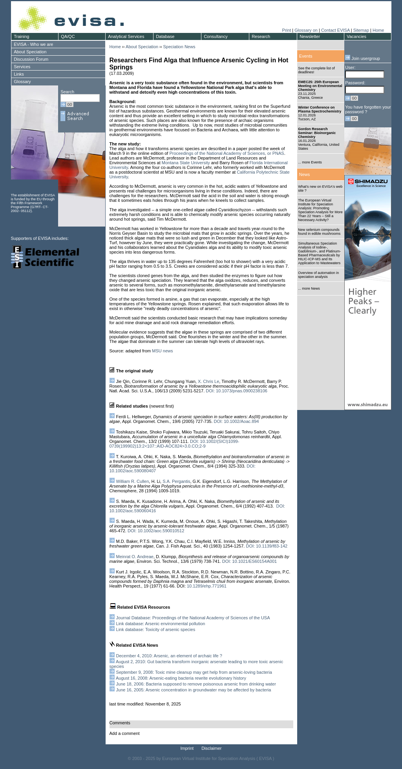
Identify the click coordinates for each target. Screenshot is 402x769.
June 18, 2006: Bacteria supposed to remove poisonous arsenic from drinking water (196, 684)
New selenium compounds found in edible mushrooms (319, 232)
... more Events (310, 162)
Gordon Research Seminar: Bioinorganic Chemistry (317, 133)
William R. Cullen (129, 481)
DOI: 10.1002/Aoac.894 (236, 421)
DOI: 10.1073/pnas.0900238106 (236, 390)
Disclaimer (211, 748)
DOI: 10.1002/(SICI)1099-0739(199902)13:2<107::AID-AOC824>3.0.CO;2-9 (174, 443)
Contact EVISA (335, 30)
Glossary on (306, 30)
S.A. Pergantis (176, 481)
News (304, 174)
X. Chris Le (208, 381)
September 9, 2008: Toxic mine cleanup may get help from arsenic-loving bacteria (194, 672)
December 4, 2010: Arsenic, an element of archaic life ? (169, 655)
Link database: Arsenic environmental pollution (160, 623)
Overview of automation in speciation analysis (318, 275)
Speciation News (179, 46)
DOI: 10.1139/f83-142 (266, 546)
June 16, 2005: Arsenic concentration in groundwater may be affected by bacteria (193, 689)
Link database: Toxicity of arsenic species (156, 629)
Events (305, 56)
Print (286, 30)
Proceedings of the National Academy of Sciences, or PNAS (226, 153)
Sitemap (361, 30)
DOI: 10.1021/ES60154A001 (249, 561)
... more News (309, 288)
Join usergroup (362, 58)
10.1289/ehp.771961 (207, 586)
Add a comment (125, 733)
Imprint (187, 748)
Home (378, 30)
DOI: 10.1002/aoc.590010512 (156, 530)
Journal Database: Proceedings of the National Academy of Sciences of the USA (193, 617)
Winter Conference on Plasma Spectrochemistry (319, 109)
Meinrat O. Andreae (134, 556)
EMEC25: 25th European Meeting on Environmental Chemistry (320, 86)
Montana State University (186, 162)
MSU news (162, 350)
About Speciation (142, 46)
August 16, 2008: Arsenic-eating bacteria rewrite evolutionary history (181, 678)
